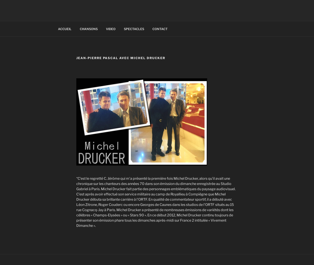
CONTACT (159, 29)
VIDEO (111, 29)
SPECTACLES (134, 29)
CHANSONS (89, 29)
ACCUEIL (65, 29)
